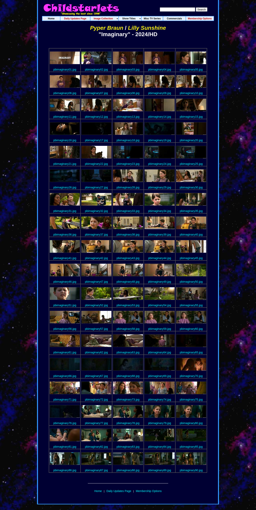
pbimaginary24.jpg (159, 163)
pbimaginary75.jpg (191, 399)
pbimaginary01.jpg (64, 69)
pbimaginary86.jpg (64, 470)
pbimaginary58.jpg (128, 328)
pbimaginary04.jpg (159, 69)
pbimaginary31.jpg (64, 211)
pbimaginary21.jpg (64, 163)
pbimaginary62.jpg (96, 352)
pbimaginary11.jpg (64, 116)
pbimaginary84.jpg (159, 446)
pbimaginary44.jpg (159, 258)
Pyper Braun (106, 28)
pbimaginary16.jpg (64, 140)
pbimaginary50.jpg (191, 281)
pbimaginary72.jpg (96, 399)
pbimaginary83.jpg (128, 446)
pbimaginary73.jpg (128, 399)
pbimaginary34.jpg (159, 211)
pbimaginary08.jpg (128, 93)
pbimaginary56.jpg (64, 328)
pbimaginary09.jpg (159, 93)
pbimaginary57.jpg (96, 328)
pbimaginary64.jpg (159, 352)
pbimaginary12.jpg (96, 116)
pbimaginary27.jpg (96, 187)
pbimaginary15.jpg (191, 116)
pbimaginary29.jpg (159, 187)
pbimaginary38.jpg (128, 234)
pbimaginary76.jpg (64, 423)
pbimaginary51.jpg (64, 305)
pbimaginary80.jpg (191, 423)
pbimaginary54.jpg (159, 305)
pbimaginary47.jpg (96, 281)
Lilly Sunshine (147, 28)
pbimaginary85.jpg (191, 446)
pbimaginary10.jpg (191, 93)
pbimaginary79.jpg (159, 423)
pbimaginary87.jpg (96, 470)
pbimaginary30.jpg (191, 187)
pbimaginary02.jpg (96, 69)
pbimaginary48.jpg (128, 281)
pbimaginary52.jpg (96, 305)
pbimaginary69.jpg (159, 376)
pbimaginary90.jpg (191, 470)
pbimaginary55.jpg (191, 305)
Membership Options (149, 491)
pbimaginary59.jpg (159, 328)
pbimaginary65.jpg (191, 352)
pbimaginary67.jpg (96, 376)
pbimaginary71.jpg (64, 399)
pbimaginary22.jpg (96, 163)
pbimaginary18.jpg (128, 140)
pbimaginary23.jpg (128, 163)
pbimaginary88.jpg (128, 470)
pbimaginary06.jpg (64, 93)
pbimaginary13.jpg (128, 116)
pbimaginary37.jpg (96, 234)
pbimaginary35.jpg (191, 211)
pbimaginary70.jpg (191, 376)
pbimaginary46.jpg (64, 281)
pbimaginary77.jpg (96, 423)
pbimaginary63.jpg (128, 352)
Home (98, 491)
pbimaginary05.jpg (191, 69)
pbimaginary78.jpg (128, 423)
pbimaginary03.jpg (128, 69)
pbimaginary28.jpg (128, 187)
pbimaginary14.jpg (159, 116)
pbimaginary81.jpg (64, 446)
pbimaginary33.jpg (128, 211)
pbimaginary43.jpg (128, 258)
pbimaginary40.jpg (191, 234)
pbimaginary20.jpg (191, 140)
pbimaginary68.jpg (128, 376)
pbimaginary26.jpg (64, 187)
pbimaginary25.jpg (191, 163)
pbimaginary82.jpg (96, 446)
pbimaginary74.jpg (159, 399)
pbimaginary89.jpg (159, 470)
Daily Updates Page (118, 491)
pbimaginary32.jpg (96, 211)
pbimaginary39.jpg (159, 234)
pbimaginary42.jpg (96, 258)
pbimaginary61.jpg (64, 352)
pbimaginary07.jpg (96, 93)
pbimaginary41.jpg (64, 258)
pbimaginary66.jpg (64, 376)
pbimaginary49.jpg (159, 281)
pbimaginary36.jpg (64, 234)
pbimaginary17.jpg (96, 140)
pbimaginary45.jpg (191, 258)
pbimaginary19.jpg (159, 140)
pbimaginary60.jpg (191, 328)
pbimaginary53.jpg (128, 305)
